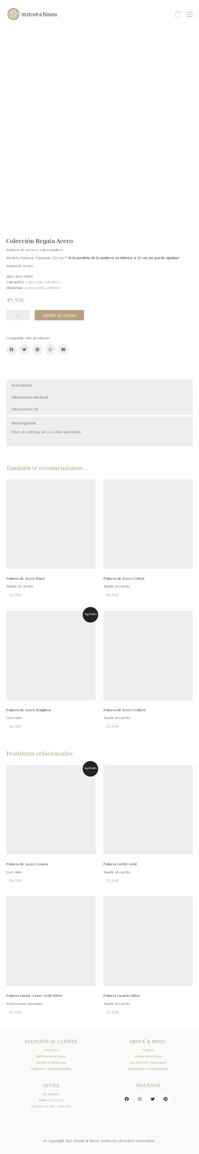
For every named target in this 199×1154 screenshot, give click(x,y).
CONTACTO (51, 1050)
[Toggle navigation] (190, 14)
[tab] (99, 385)
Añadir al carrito (59, 315)
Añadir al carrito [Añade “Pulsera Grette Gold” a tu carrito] (116, 872)
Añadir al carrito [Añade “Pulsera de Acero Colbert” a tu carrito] (116, 718)
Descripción (21, 385)
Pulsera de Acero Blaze (25, 578)
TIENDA (148, 1050)
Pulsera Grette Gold (120, 864)
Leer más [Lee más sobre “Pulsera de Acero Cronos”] (14, 872)
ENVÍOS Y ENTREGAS (51, 1063)
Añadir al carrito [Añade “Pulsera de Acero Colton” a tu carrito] (116, 586)
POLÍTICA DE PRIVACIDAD (148, 1063)
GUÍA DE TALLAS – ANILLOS (51, 1106)
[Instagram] (139, 1099)
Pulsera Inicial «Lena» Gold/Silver (34, 995)
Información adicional (29, 397)
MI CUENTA (51, 1094)
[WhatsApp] (50, 349)
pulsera (53, 287)
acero (29, 287)
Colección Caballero (43, 282)
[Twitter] (24, 349)
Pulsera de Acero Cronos (27, 864)
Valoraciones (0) (24, 409)
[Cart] (178, 14)
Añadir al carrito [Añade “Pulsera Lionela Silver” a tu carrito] (116, 1004)
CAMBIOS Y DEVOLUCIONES (51, 1069)
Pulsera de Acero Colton (123, 578)
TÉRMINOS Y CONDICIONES (148, 1069)
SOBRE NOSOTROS (148, 1056)
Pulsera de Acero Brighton (28, 710)
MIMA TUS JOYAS (51, 1100)
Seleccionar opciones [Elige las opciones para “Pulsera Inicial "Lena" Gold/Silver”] (24, 1004)
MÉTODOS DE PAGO (51, 1056)
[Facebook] (11, 349)
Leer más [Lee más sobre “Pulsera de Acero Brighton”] (14, 718)
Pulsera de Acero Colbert (124, 710)
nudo (41, 287)
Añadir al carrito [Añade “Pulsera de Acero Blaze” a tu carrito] (19, 586)
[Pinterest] (37, 349)
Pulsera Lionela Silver (121, 995)
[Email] (63, 349)
